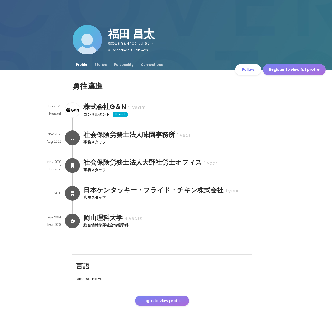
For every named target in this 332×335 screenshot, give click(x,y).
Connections (152, 64)
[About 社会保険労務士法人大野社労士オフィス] (72, 165)
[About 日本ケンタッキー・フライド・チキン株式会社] (72, 193)
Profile (81, 64)
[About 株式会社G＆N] (72, 110)
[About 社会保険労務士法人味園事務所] (72, 137)
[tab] (81, 64)
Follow (248, 69)
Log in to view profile (162, 300)
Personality (123, 64)
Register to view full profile (294, 69)
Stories (101, 64)
